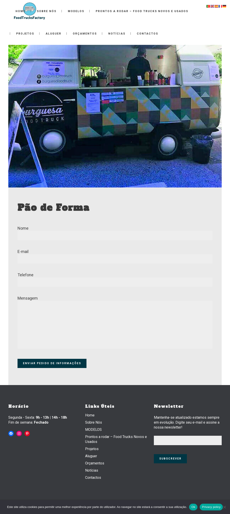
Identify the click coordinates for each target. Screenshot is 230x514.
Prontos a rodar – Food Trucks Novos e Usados (116, 439)
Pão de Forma (54, 208)
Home (90, 415)
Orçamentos (94, 463)
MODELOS (93, 429)
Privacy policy (211, 507)
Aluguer (91, 456)
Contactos (93, 477)
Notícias (91, 470)
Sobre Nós (93, 422)
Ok (193, 507)
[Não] (224, 507)
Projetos (92, 449)
